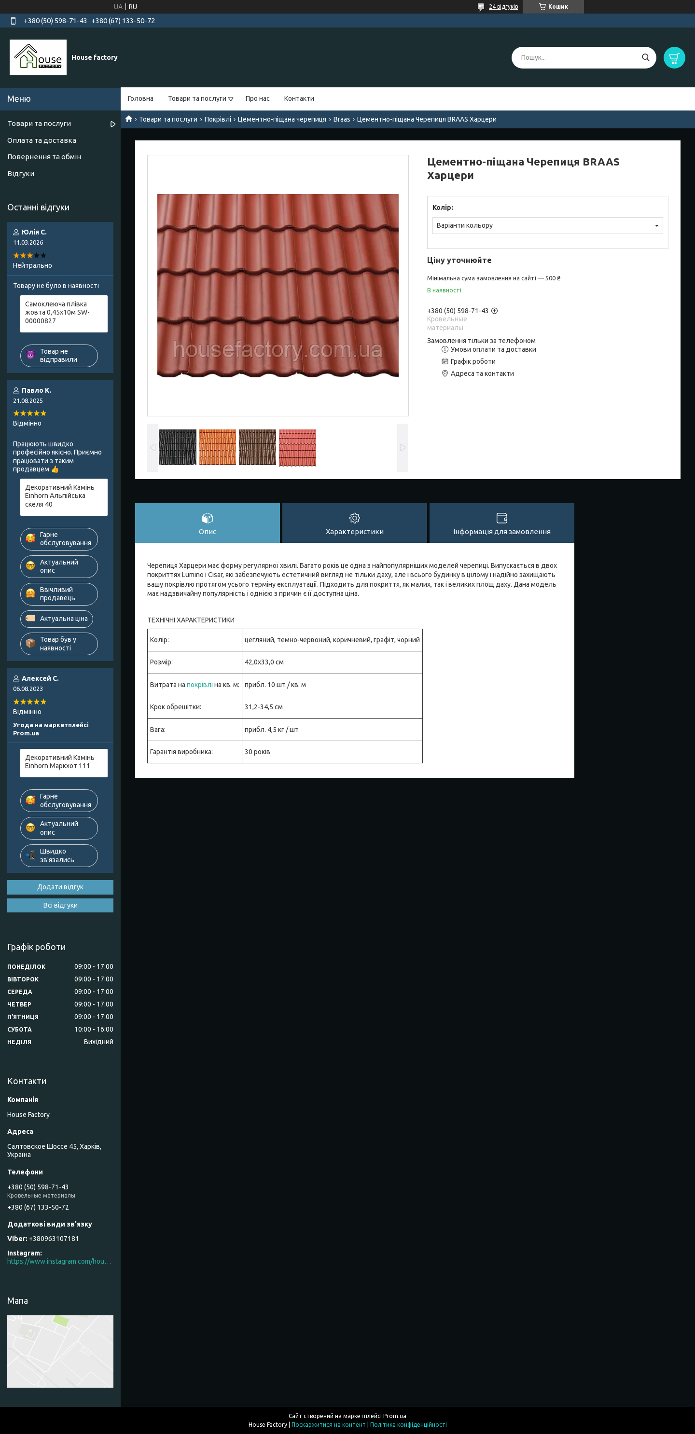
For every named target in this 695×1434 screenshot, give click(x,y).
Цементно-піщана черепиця (282, 119)
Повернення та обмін (44, 156)
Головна (140, 98)
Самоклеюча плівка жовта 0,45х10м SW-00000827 (57, 312)
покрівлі (200, 685)
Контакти (299, 98)
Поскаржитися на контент (329, 1424)
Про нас (258, 98)
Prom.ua (394, 1416)
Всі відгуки (60, 905)
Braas (342, 119)
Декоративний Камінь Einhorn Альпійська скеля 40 (60, 495)
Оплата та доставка (41, 140)
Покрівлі (218, 119)
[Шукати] (645, 58)
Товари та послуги (197, 98)
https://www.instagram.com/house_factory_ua (60, 1261)
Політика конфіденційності (408, 1424)
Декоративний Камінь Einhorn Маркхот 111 (60, 762)
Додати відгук (60, 887)
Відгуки (20, 173)
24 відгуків (503, 6)
